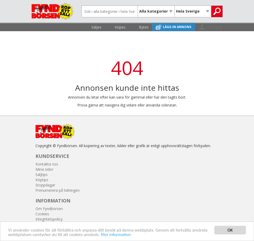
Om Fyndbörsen (49, 208)
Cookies (42, 213)
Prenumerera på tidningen (57, 190)
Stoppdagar (45, 185)
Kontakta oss (46, 164)
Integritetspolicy (49, 219)
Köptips (41, 179)
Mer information (116, 235)
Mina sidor (44, 169)
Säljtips (41, 174)
